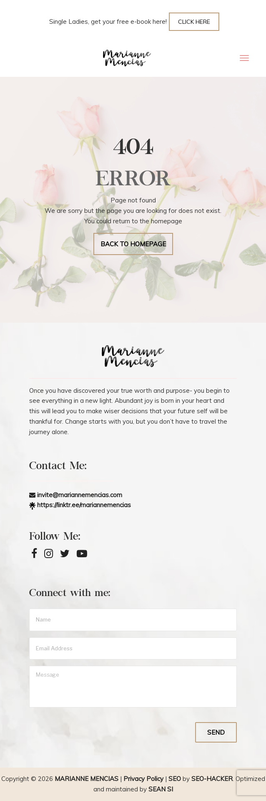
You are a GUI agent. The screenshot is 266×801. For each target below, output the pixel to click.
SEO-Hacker (212, 779)
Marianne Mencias (86, 779)
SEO (174, 779)
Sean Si (160, 789)
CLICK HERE (194, 21)
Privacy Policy (143, 779)
